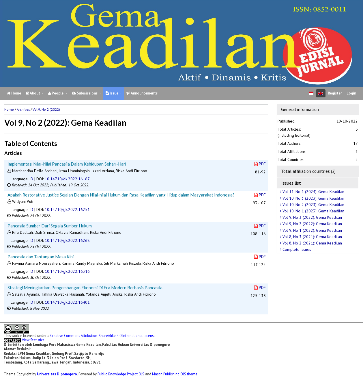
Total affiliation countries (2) (308, 171)
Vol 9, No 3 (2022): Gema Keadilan (311, 217)
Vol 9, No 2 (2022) (46, 109)
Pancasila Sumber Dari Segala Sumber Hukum (50, 225)
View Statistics (33, 340)
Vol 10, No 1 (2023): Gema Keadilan (312, 211)
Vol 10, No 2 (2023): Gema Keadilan (312, 204)
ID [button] (31, 178)
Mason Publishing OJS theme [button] (174, 374)
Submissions (85, 93)
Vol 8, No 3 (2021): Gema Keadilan (311, 236)
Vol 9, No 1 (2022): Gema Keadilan (311, 230)
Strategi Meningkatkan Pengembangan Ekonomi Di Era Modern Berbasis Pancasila (85, 287)
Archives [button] (23, 109)
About (33, 93)
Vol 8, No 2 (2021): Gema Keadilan (311, 243)
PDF (260, 163)
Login (351, 93)
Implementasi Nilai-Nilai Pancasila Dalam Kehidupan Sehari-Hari (67, 163)
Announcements (142, 93)
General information (300, 109)
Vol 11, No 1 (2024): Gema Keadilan (312, 191)
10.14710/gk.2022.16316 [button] (67, 271)
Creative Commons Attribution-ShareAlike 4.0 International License (103, 335)
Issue (112, 93)
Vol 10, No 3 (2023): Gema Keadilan (312, 198)
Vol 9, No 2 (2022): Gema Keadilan (311, 223)
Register (335, 93)
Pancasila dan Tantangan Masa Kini (41, 256)
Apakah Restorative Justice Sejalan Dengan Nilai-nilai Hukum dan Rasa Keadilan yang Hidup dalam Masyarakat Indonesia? (121, 194)
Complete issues (296, 249)
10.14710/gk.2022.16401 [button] (67, 302)
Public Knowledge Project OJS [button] (121, 374)
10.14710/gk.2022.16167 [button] (67, 178)
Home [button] (9, 109)
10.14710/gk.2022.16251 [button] (67, 209)
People (56, 93)
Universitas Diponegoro (57, 374)
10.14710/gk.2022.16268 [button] (67, 240)
